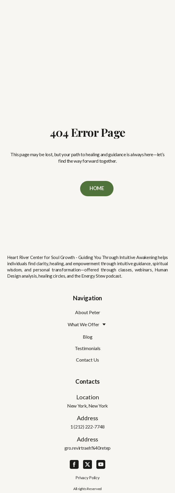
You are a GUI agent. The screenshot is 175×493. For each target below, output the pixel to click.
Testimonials (88, 348)
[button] (97, 188)
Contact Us (87, 359)
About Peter (87, 312)
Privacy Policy (87, 477)
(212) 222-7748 (89, 426)
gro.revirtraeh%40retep (87, 448)
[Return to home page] (87, 228)
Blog (88, 336)
